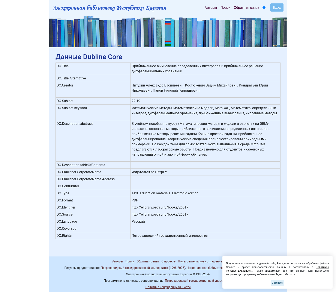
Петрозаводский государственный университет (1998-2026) (143, 268)
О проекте (168, 261)
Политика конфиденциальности (167, 287)
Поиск (225, 8)
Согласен (277, 282)
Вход (277, 7)
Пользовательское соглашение (200, 261)
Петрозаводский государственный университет (198, 280)
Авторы (211, 8)
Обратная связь (246, 8)
